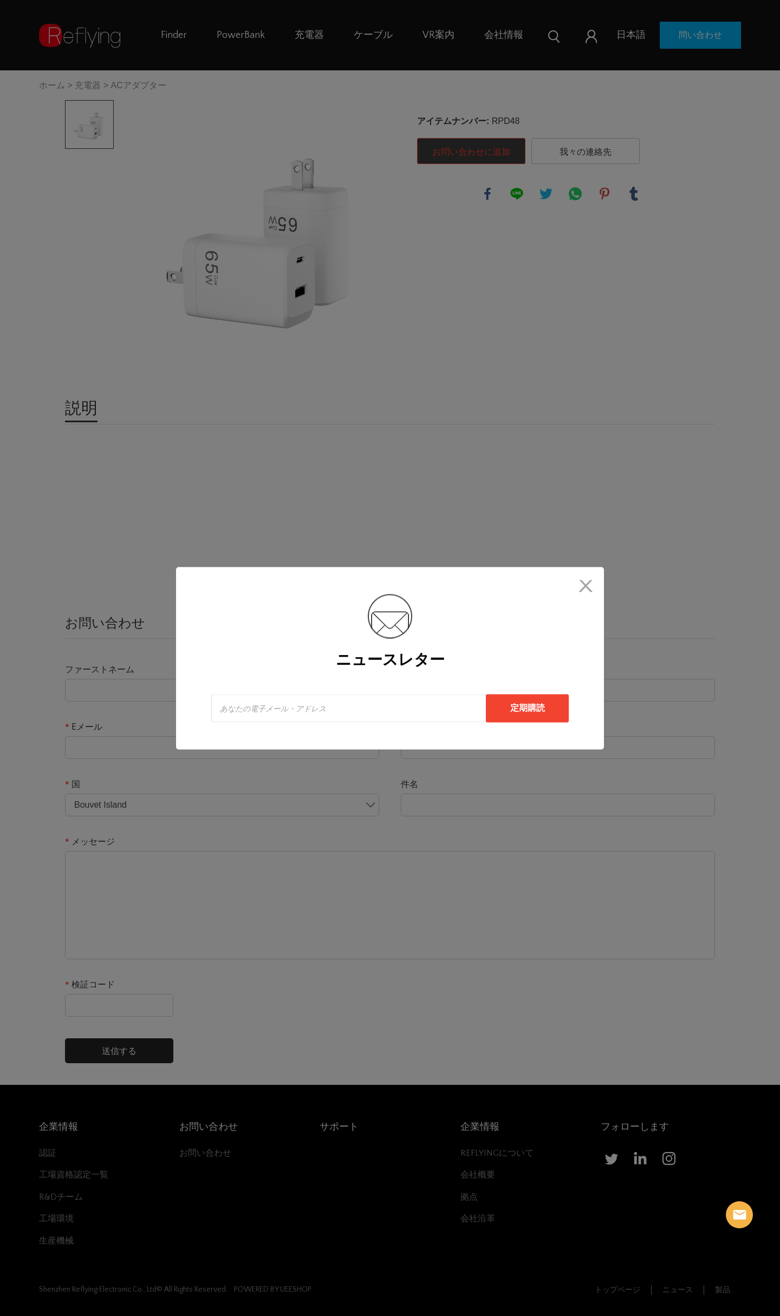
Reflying (739, 1214)
